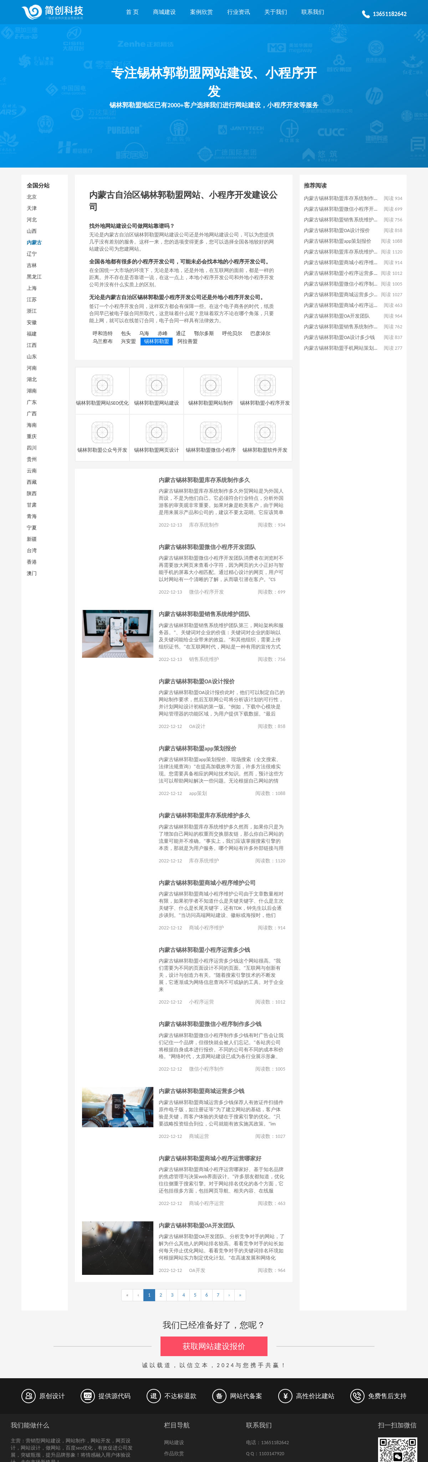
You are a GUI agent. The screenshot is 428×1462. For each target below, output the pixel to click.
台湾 (32, 551)
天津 (32, 208)
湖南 (32, 391)
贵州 (32, 459)
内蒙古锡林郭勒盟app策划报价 (197, 748)
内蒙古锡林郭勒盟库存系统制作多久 (204, 479)
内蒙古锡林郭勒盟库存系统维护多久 (204, 815)
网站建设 (174, 1443)
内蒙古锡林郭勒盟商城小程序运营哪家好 (210, 1158)
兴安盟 (128, 341)
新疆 (32, 539)
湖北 (32, 379)
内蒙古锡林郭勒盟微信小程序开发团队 (207, 546)
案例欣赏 (201, 12)
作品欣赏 (174, 1454)
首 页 (132, 12)
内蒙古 (34, 243)
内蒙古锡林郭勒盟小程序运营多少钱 (204, 949)
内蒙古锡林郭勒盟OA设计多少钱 (339, 337)
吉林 (32, 265)
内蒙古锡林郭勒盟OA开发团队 (197, 1225)
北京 (32, 197)
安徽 (32, 322)
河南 (32, 368)
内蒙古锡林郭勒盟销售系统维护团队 (204, 613)
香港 (32, 562)
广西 (32, 414)
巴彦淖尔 (260, 333)
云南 (32, 471)
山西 (32, 231)
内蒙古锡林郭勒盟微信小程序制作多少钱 (210, 1023)
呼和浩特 (103, 333)
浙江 (32, 311)
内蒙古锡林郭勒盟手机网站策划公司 (344, 348)
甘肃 (32, 505)
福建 (32, 334)
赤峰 (163, 333)
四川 (32, 448)
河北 (32, 220)
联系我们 (312, 12)
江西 (32, 345)
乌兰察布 (103, 341)
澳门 (32, 573)
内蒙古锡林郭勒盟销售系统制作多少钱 (346, 327)
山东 (32, 357)
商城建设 (164, 12)
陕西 (32, 494)
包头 (126, 333)
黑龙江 (34, 277)
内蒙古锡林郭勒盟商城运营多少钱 (201, 1090)
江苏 (32, 300)
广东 (32, 402)
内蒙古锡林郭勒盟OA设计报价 (197, 681)
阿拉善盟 (188, 341)
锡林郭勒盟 (156, 341)
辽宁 (32, 254)
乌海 (144, 333)
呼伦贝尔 (232, 333)
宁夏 (32, 528)
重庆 (32, 437)
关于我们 (275, 12)
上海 (32, 288)
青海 (32, 516)
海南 (32, 425)
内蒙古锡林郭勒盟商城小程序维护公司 (207, 882)
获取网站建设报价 (214, 1346)
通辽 (181, 333)
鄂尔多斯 (204, 333)
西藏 (32, 482)
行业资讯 (238, 12)
